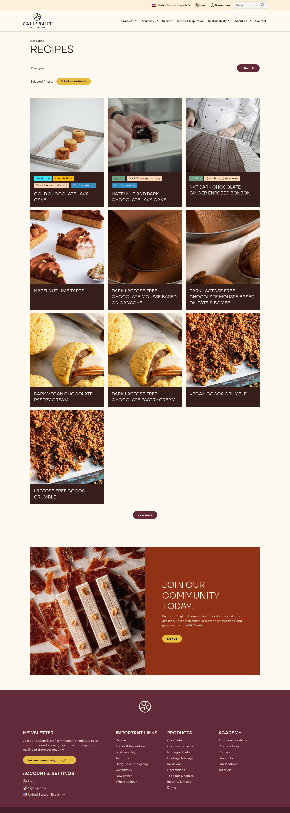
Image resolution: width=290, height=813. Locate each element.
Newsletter (124, 776)
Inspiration (37, 40)
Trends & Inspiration (190, 21)
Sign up (172, 639)
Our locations (228, 764)
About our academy (233, 740)
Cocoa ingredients (180, 746)
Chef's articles (229, 746)
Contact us (124, 770)
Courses (224, 752)
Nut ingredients (178, 752)
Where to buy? (126, 781)
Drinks (171, 787)
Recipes (167, 21)
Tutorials (225, 770)
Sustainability (126, 752)
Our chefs (226, 758)
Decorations (176, 770)
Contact (260, 21)
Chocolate (174, 740)
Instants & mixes (179, 781)
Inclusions (174, 764)
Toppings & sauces (180, 776)
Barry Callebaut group (132, 764)
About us (122, 758)
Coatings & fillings (180, 758)
